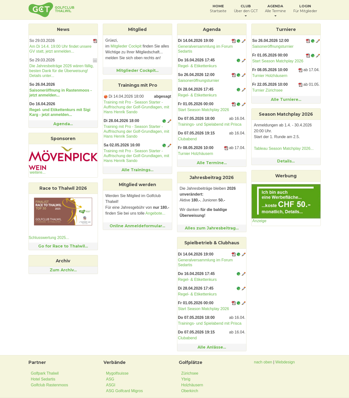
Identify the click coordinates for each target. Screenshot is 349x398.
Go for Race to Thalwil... (63, 246)
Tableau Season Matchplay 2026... (284, 148)
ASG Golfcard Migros (124, 391)
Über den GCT (246, 11)
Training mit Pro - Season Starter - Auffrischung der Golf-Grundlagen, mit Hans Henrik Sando (136, 107)
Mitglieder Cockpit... (137, 70)
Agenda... (63, 124)
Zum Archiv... (63, 270)
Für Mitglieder (305, 8)
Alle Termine (275, 11)
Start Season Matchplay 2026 (203, 110)
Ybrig (185, 379)
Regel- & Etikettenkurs (197, 66)
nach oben (263, 362)
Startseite (218, 8)
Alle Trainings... (137, 170)
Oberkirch (189, 391)
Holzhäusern (192, 385)
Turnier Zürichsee (267, 90)
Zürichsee (189, 373)
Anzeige (259, 221)
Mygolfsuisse (117, 373)
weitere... (38, 172)
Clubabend (187, 139)
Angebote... (155, 213)
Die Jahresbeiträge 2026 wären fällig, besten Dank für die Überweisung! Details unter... (61, 71)
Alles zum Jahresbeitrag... (212, 228)
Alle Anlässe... (212, 347)
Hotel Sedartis (43, 379)
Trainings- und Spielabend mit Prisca (210, 124)
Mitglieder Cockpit (126, 46)
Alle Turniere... (286, 99)
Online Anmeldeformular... (137, 226)
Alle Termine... (212, 163)
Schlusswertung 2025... (49, 238)
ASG (110, 379)
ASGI (110, 385)
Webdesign (285, 362)
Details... (286, 161)
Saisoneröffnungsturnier (198, 80)
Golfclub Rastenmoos (49, 385)
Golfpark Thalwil (45, 373)
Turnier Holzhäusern (195, 154)
